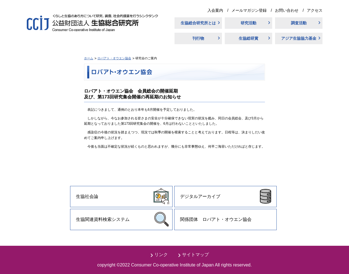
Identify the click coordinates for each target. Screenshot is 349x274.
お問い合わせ (286, 10)
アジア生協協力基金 (298, 38)
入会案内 (215, 10)
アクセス (314, 10)
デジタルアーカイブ (200, 196)
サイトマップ (195, 254)
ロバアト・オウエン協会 (114, 58)
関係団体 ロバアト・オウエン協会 (216, 219)
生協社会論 (87, 196)
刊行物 (198, 38)
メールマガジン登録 (249, 10)
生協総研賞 (248, 38)
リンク (161, 254)
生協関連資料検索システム (103, 219)
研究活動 (248, 23)
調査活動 (299, 23)
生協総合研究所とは (198, 23)
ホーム (88, 58)
